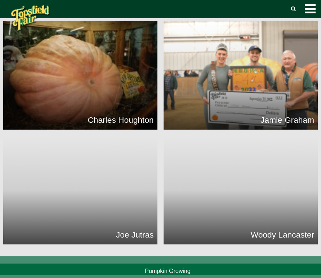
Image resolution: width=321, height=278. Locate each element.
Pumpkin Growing (167, 271)
